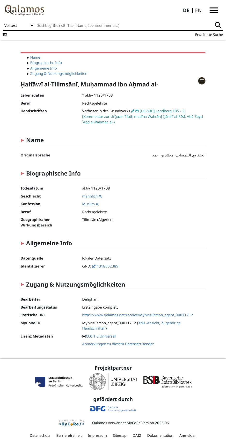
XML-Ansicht (148, 322)
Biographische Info (46, 62)
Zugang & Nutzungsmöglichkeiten (58, 73)
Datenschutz (40, 435)
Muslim (90, 203)
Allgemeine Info (43, 68)
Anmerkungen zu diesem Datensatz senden (118, 343)
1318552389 (107, 266)
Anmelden (188, 435)
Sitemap (119, 435)
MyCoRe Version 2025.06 (148, 422)
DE (186, 10)
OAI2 (136, 435)
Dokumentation (160, 435)
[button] (214, 10)
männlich (92, 196)
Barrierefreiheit (69, 435)
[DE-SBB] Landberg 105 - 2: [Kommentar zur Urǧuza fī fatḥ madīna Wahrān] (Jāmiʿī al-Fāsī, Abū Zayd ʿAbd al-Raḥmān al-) (142, 116)
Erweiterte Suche (209, 34)
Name (35, 57)
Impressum (97, 435)
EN (198, 10)
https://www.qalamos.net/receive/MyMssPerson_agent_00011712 (137, 314)
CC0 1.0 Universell (101, 336)
